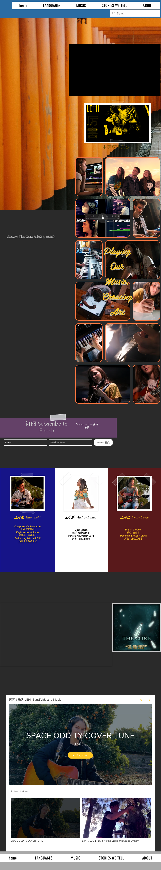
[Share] (140, 700)
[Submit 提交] (103, 442)
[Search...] (135, 13)
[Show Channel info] (148, 700)
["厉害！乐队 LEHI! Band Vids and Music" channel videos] (80, 822)
